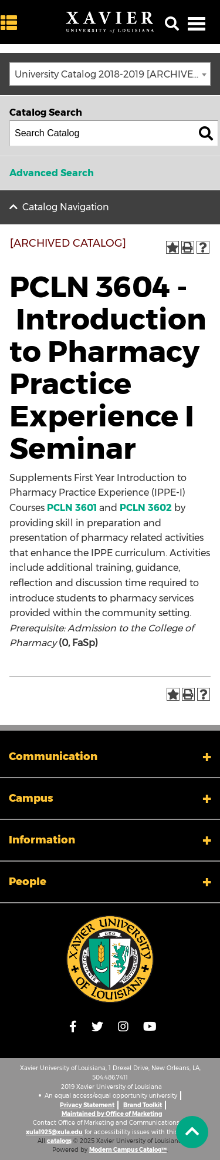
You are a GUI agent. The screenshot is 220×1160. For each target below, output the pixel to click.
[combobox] (110, 74)
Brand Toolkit (142, 1105)
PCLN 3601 (72, 507)
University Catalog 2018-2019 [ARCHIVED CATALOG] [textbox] (112, 74)
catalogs (59, 1141)
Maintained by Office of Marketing (112, 1114)
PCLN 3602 (146, 507)
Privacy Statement (87, 1105)
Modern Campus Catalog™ (128, 1150)
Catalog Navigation (65, 207)
